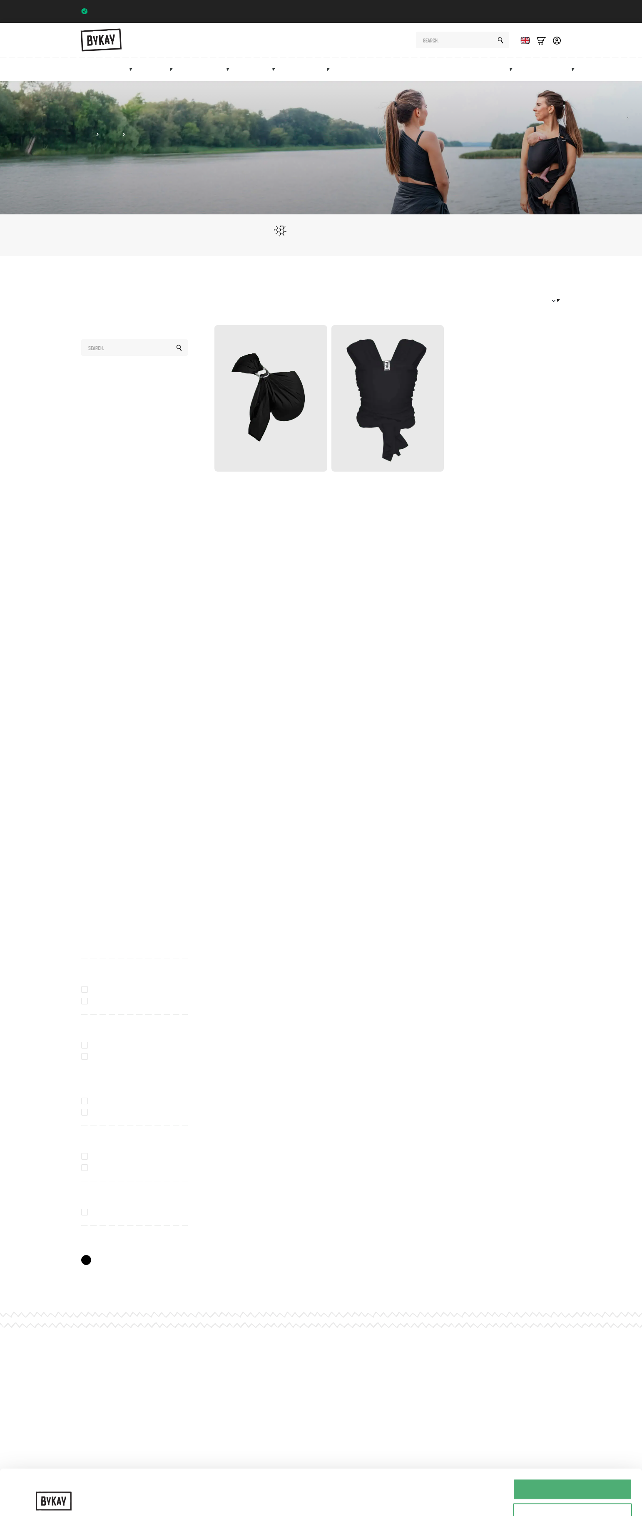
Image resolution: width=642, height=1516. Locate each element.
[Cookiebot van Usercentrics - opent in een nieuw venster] (53, 1500)
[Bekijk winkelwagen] (541, 40)
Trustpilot (545, 11)
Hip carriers (206, 69)
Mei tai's (257, 69)
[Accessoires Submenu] (330, 69)
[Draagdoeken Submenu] (173, 69)
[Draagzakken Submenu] (133, 69)
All (85, 375)
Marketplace (490, 69)
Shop (87, 134)
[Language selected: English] (523, 40)
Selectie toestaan (572, 1470)
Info (562, 69)
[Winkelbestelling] (530, 300)
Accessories (307, 69)
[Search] (500, 40)
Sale (534, 69)
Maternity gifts (383, 69)
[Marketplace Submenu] (513, 69)
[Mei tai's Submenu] (276, 69)
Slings (157, 69)
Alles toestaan (572, 1446)
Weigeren (572, 1495)
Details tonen (450, 1492)
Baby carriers (108, 69)
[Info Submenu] (575, 69)
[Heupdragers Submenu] (230, 69)
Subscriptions (440, 69)
